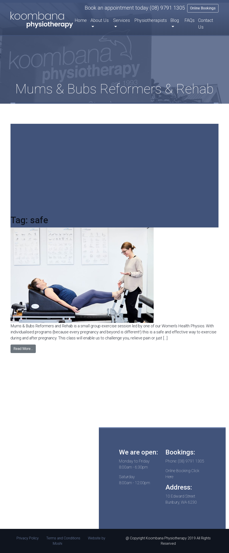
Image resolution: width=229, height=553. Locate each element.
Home (81, 20)
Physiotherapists (150, 20)
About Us (99, 20)
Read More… (23, 349)
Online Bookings (203, 8)
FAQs (189, 20)
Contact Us (205, 24)
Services (121, 20)
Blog (174, 20)
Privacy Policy (28, 538)
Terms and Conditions (63, 538)
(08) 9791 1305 (167, 8)
